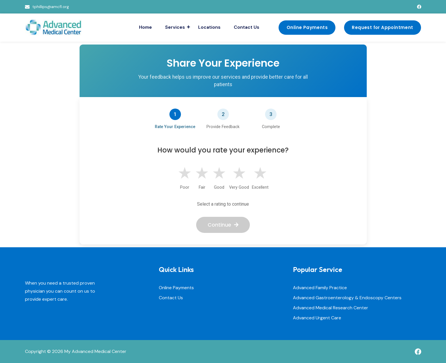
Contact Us (246, 27)
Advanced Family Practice (320, 288)
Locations (209, 27)
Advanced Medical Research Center (330, 308)
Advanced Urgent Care (317, 318)
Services (175, 27)
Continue (223, 224)
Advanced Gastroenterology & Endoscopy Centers (347, 298)
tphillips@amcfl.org (50, 6)
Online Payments (176, 288)
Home (145, 27)
